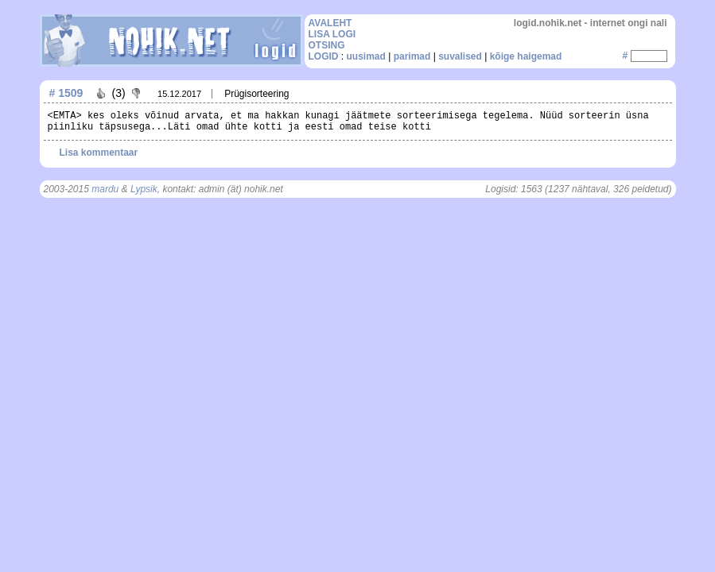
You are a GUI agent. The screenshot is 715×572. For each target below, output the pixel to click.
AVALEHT (330, 23)
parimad (412, 56)
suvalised (460, 56)
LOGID (324, 56)
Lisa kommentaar (99, 152)
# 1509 (66, 93)
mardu (105, 189)
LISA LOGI (332, 34)
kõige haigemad (526, 56)
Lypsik (143, 189)
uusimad (366, 56)
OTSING (327, 45)
